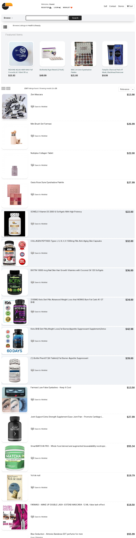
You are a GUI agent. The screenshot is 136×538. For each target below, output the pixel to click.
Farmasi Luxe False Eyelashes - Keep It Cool (51, 387)
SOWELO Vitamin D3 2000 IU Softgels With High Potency (56, 211)
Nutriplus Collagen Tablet (42, 153)
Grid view (8, 88)
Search (75, 18)
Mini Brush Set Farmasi (41, 124)
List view (3, 88)
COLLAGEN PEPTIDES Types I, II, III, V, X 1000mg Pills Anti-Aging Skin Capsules (66, 241)
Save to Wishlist (41, 107)
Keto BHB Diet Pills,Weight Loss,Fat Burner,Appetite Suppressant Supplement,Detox (68, 329)
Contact (112, 6)
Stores (121, 6)
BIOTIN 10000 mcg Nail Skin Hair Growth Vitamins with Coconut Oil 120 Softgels (67, 270)
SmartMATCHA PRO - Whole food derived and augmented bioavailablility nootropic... (69, 446)
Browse (8, 18)
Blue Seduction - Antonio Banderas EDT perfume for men (57, 534)
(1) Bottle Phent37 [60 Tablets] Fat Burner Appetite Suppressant (59, 358)
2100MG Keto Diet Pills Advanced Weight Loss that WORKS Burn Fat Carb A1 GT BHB (67, 300)
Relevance (124, 89)
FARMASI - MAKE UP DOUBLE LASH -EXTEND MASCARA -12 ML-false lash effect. (68, 504)
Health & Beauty (34, 25)
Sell (105, 6)
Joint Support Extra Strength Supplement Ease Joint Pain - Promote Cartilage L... (67, 417)
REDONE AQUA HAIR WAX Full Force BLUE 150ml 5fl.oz (20, 71)
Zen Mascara (37, 94)
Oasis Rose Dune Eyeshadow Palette (47, 182)
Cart (130, 6)
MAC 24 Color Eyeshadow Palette (81, 71)
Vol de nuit (35, 475)
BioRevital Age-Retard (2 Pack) (52, 70)
